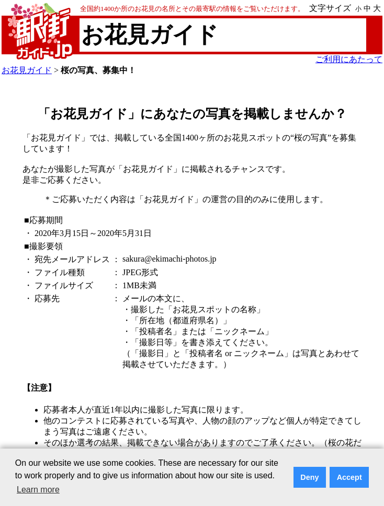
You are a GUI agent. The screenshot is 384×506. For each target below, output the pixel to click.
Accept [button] (349, 477)
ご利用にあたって (348, 59)
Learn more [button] (38, 489)
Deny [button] (309, 477)
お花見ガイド (27, 70)
